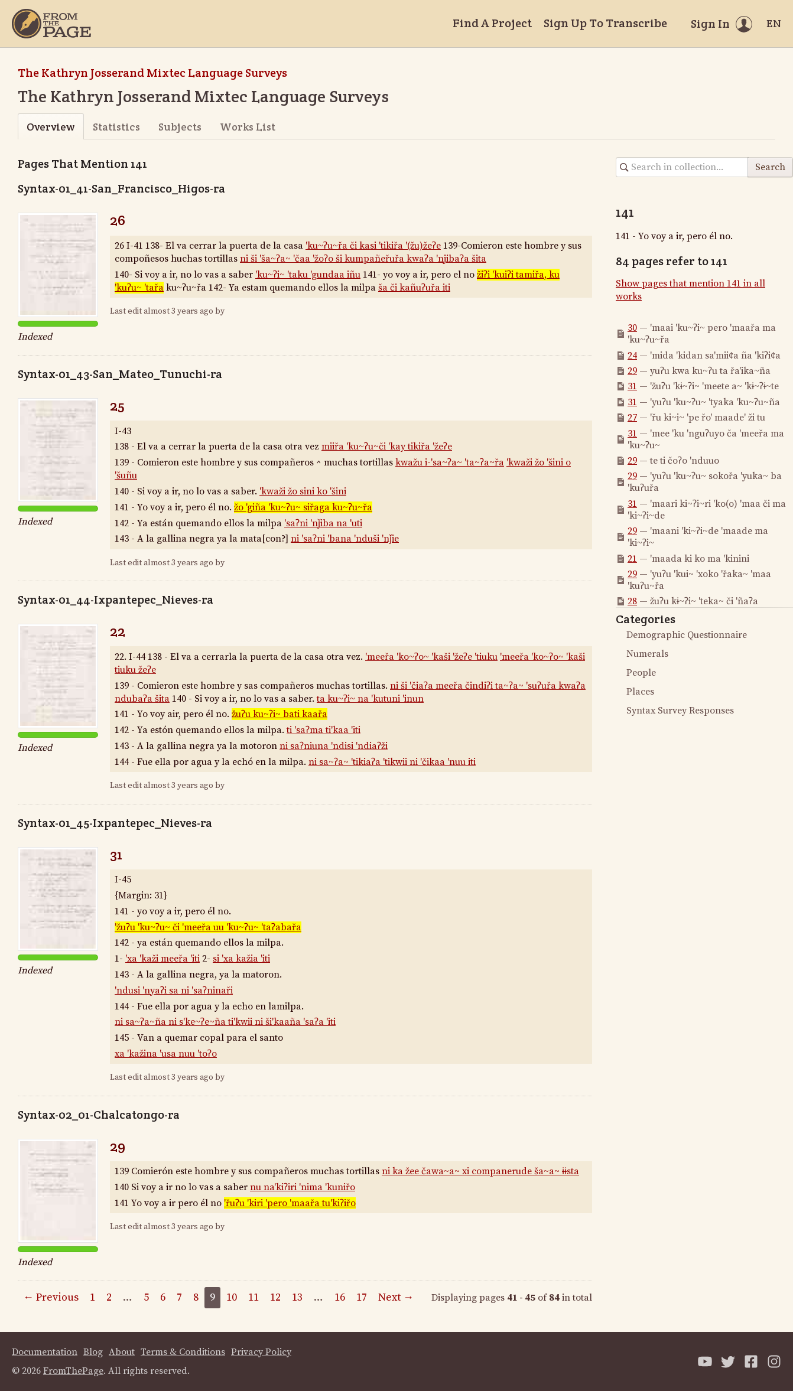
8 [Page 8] (196, 1297)
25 (117, 405)
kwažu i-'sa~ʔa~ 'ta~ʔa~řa (449, 462)
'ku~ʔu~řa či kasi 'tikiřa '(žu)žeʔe (373, 246)
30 (632, 328)
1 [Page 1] (92, 1297)
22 (117, 631)
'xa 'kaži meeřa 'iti (162, 959)
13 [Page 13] (297, 1297)
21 (632, 559)
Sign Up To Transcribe (605, 23)
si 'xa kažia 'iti (241, 959)
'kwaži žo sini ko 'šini (302, 491)
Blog (93, 1352)
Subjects (180, 126)
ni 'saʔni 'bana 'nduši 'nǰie (345, 539)
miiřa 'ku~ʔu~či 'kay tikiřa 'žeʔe (386, 446)
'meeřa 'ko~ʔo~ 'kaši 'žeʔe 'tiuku (431, 657)
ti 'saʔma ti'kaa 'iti (323, 730)
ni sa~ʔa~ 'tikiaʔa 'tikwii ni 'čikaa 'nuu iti (392, 762)
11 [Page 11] (253, 1297)
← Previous (51, 1297)
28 (632, 601)
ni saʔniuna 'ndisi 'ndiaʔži (334, 746)
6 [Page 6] (162, 1297)
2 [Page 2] (109, 1297)
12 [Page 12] (275, 1297)
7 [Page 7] (179, 1297)
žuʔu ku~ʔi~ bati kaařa (279, 714)
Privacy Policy (261, 1352)
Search (770, 167)
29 (117, 1146)
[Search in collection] (682, 167)
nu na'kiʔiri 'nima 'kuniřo (302, 1187)
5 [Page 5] (146, 1297)
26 (117, 220)
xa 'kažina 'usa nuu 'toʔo (166, 1054)
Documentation (44, 1352)
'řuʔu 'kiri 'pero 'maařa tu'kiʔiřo (290, 1203)
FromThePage (73, 1371)
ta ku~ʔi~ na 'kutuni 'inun (370, 699)
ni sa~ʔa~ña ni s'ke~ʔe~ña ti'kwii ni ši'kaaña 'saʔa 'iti (225, 1022)
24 (632, 355)
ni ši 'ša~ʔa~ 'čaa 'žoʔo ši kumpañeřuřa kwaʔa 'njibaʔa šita (363, 259)
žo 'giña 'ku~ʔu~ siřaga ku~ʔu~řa (303, 507)
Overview (50, 126)
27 (632, 418)
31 (116, 854)
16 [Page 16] (339, 1297)
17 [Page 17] (361, 1297)
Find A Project (492, 23)
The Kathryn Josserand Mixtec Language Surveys (152, 72)
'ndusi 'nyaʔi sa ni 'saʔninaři (174, 990)
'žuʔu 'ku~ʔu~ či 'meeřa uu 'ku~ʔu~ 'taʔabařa (208, 927)
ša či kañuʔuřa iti (414, 288)
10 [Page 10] (231, 1297)
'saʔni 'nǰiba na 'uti (323, 523)
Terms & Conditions (183, 1352)
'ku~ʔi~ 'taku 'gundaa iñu (307, 275)
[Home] (51, 23)
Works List (247, 126)
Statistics (116, 126)
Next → (396, 1297)
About (122, 1352)
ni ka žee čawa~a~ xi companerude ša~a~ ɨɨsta (480, 1171)
